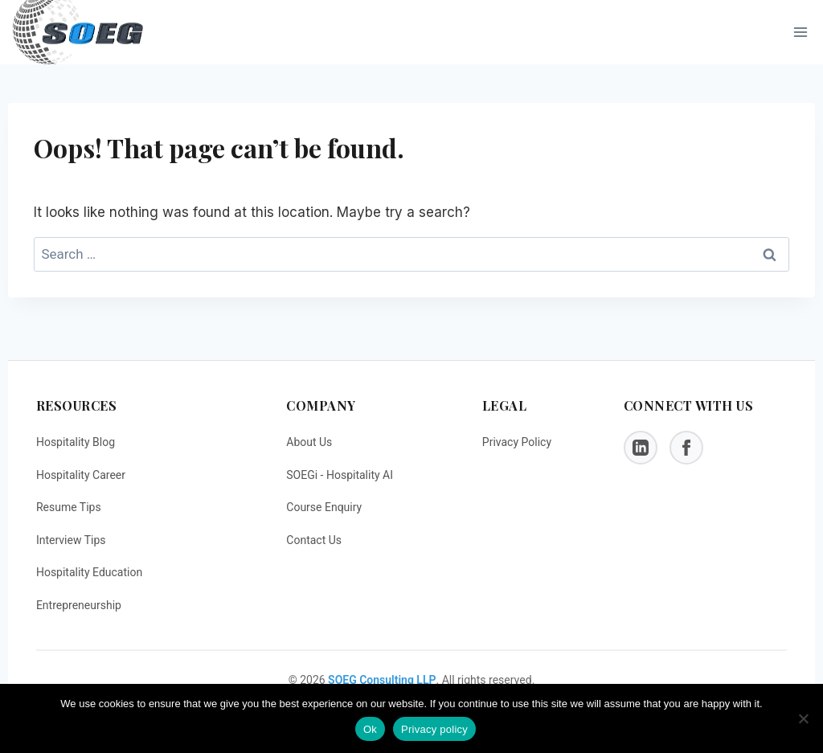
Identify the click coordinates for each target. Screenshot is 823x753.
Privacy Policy (516, 442)
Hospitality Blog (75, 442)
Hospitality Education (89, 572)
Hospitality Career (80, 475)
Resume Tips (68, 507)
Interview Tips (71, 540)
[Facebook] (686, 447)
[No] (803, 718)
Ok (370, 729)
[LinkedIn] (640, 447)
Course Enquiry (324, 507)
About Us (309, 442)
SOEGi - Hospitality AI (339, 475)
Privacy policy (434, 729)
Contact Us (314, 540)
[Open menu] (800, 32)
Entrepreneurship (78, 605)
